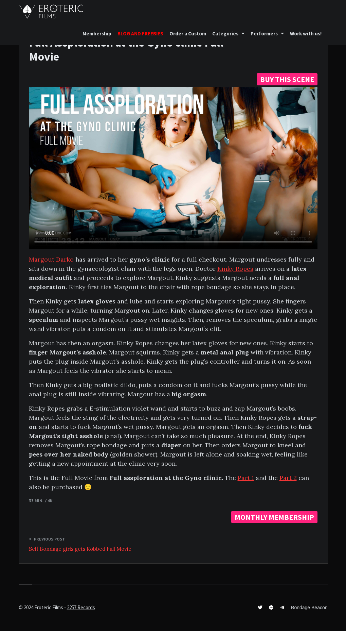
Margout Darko (51, 259)
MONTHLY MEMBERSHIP (274, 517)
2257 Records (81, 607)
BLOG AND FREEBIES (140, 33)
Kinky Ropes (235, 268)
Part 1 (246, 478)
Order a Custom (187, 33)
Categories (225, 33)
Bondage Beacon (309, 607)
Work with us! (306, 33)
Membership (97, 33)
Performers (264, 33)
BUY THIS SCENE (287, 79)
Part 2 (288, 478)
